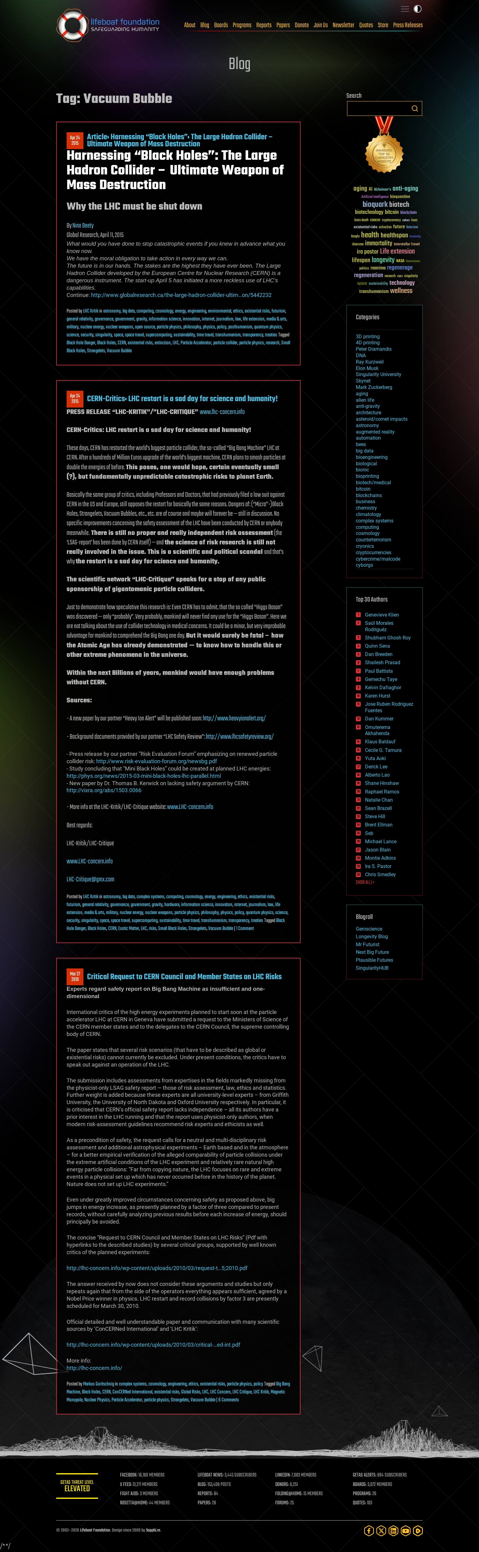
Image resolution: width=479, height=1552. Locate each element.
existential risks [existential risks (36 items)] (365, 227)
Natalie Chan (379, 800)
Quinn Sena (377, 646)
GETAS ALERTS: (365, 1475)
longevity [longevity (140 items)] (383, 260)
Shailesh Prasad (382, 662)
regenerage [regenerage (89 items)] (400, 268)
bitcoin (363, 489)
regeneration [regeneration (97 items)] (368, 275)
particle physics (169, 327)
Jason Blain (378, 850)
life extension (254, 319)
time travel (205, 335)
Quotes (366, 25)
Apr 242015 (75, 140)
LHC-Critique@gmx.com (90, 879)
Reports (264, 25)
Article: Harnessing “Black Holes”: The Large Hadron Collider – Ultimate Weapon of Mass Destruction (180, 140)
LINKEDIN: (283, 1475)
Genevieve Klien (382, 615)
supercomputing (159, 335)
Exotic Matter (128, 929)
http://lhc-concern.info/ (94, 1368)
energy (180, 311)
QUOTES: (359, 1503)
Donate (302, 25)
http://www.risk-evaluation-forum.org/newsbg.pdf (156, 761)
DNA (361, 355)
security (87, 335)
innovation (191, 319)
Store (383, 25)
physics (209, 327)
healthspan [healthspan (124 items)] (394, 236)
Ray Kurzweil (370, 362)
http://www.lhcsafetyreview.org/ (240, 737)
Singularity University (378, 374)
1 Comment (245, 929)
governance (104, 319)
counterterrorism (373, 540)
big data (128, 311)
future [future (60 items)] (399, 227)
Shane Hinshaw (382, 783)
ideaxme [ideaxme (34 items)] (358, 245)
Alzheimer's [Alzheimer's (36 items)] (382, 190)
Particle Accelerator (196, 343)
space (118, 335)
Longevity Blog (372, 936)
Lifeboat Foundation (95, 1530)
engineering (197, 311)
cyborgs (364, 565)
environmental (219, 311)
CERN (122, 343)
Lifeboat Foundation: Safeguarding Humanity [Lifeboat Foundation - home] (108, 25)
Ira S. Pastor (378, 866)
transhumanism (228, 335)
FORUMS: (283, 1503)
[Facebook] (369, 1530)
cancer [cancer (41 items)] (375, 220)
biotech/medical (373, 482)
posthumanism (240, 327)
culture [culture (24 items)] (406, 220)
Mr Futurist (367, 944)
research (273, 343)
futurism (278, 311)
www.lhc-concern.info (222, 412)
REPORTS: (206, 1494)
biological (366, 464)
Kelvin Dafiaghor (383, 687)
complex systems (150, 897)
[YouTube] (406, 1530)
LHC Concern (220, 1392)
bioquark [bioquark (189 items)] (375, 204)
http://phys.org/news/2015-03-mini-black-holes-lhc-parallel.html (144, 776)
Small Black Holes (172, 929)
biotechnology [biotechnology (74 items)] (369, 212)
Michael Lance (381, 841)
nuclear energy (92, 327)
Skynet (363, 381)
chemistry (366, 508)
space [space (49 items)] (362, 283)
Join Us (321, 25)
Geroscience (369, 929)
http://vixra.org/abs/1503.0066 (104, 790)
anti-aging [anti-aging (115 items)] (405, 189)
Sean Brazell (378, 808)
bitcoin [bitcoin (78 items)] (392, 212)
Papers (283, 25)
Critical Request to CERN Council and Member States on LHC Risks (184, 977)
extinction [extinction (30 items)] (385, 227)
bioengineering (372, 457)
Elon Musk (367, 368)
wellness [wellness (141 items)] (401, 291)
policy (221, 327)
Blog (204, 25)
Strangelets (96, 351)
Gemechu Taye (381, 679)
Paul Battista (379, 671)
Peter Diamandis (374, 349)
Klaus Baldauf (380, 742)
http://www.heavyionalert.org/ (234, 718)
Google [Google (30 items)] (355, 237)
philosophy (192, 327)
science (73, 335)
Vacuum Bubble (119, 351)
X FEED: (127, 1485)
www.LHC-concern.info (190, 807)
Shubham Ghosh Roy (388, 638)
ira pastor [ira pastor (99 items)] (367, 251)
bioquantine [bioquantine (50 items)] (400, 196)
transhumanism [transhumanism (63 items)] (374, 292)
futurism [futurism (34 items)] (412, 227)
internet (208, 319)
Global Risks (190, 1392)
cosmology (164, 311)
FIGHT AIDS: (130, 1494)
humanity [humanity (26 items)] (415, 237)
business (365, 501)
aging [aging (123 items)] (360, 189)
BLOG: (202, 1485)
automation (368, 438)
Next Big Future (372, 952)
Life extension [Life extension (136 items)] (397, 252)
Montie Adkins (380, 858)
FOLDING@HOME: (289, 1494)
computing (145, 311)
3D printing (368, 336)
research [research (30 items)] (390, 276)
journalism (224, 319)
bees (361, 444)
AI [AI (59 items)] (370, 189)
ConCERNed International (132, 1392)
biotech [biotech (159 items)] (399, 205)
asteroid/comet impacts (382, 419)
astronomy (112, 311)
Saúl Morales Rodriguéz (379, 626)
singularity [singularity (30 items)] (411, 276)
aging (362, 394)
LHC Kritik (90, 311)
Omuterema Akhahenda (377, 730)
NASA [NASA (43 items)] (400, 261)
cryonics (365, 546)
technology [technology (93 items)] (402, 283)
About (190, 25)
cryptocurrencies (373, 552)
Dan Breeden (379, 654)
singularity (103, 335)
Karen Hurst (377, 696)
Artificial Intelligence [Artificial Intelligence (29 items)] (375, 197)
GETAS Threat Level (77, 1487)
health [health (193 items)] (370, 235)
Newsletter (343, 25)
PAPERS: (205, 1503)
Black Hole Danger (81, 343)
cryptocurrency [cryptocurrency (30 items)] (391, 220)
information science (165, 319)
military (73, 327)
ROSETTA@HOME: (135, 1503)
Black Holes (106, 343)
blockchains (369, 495)
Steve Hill (375, 816)
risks (152, 929)
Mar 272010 (75, 977)
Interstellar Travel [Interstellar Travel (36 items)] (407, 244)
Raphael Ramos (382, 792)
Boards (221, 25)
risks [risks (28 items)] (400, 276)
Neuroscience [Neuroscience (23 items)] (413, 261)
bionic (362, 470)
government (124, 319)
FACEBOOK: (129, 1475)
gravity (141, 319)
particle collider (225, 343)
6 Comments (228, 1400)
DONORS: (283, 1485)
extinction (163, 343)
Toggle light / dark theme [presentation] (418, 9)
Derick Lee (376, 767)
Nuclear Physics (97, 1400)
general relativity (80, 319)
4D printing (368, 343)
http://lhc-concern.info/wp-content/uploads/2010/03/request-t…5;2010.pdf (157, 1268)
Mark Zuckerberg (374, 387)
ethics (238, 311)
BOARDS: (360, 1485)
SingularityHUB (372, 968)
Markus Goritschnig (98, 1384)
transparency (253, 335)
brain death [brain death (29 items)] (361, 220)
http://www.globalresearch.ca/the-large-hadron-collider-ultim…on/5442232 (181, 295)
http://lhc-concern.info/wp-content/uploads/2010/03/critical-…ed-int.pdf (153, 1345)
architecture (368, 412)
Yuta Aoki (375, 758)
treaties (271, 335)
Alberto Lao (377, 775)
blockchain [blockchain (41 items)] (408, 212)
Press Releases (408, 25)
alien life (365, 400)
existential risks (257, 311)
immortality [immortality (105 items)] (378, 243)
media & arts (276, 319)
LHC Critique (242, 1392)
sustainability (184, 335)
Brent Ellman (379, 825)
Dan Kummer (379, 719)
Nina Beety (82, 226)
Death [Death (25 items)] (414, 220)
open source (145, 327)
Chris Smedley (380, 874)
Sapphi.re (153, 1530)
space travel (134, 335)
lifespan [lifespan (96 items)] (361, 260)
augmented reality (375, 432)
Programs (242, 25)
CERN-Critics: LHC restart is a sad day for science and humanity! (182, 399)
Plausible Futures (374, 960)
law (238, 319)
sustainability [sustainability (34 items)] (378, 284)
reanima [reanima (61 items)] (378, 268)
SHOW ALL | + (365, 883)
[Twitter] (381, 1530)
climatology (368, 514)
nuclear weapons (119, 327)
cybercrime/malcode (378, 559)
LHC (176, 343)
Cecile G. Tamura (383, 750)
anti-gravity (368, 406)
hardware (171, 905)
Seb (369, 833)
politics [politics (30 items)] (364, 269)
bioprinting (367, 476)
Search (415, 108)
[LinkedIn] (393, 1530)
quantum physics (268, 327)
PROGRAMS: (362, 1494)
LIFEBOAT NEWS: (211, 1475)
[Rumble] (418, 1530)
